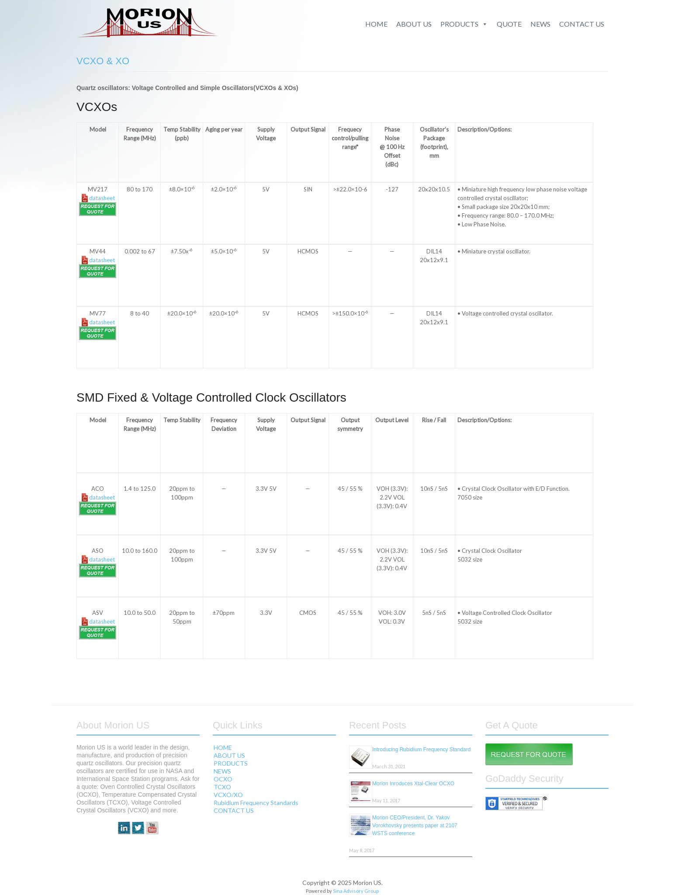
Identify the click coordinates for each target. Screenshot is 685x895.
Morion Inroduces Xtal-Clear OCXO (413, 784)
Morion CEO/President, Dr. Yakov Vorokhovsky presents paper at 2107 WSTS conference (414, 825)
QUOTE (509, 24)
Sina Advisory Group (356, 891)
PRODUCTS (464, 24)
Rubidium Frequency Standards (256, 802)
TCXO (222, 787)
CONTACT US (581, 24)
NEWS (540, 24)
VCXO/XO (228, 794)
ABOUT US (414, 24)
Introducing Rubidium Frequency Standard (421, 749)
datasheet (102, 197)
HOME (376, 24)
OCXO (223, 779)
